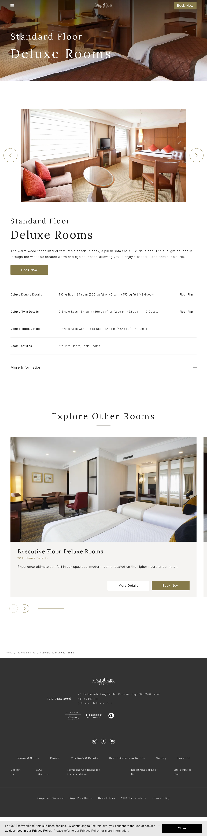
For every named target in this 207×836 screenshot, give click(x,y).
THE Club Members (133, 798)
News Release (107, 798)
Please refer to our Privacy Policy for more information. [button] (91, 830)
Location (183, 758)
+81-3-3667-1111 (88, 698)
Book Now (185, 5)
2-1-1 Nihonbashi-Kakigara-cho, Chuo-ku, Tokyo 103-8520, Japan (119, 694)
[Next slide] (197, 155)
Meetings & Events (84, 758)
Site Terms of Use (182, 772)
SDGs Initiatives (42, 772)
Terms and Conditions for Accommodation (83, 772)
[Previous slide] (10, 155)
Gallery (161, 758)
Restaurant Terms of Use (144, 772)
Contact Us (15, 772)
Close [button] (182, 828)
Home (9, 652)
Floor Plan (186, 294)
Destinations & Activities (127, 758)
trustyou (127, 715)
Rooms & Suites (26, 652)
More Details (128, 585)
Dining (55, 758)
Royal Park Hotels (81, 798)
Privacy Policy (161, 798)
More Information (25, 367)
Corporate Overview (50, 798)
